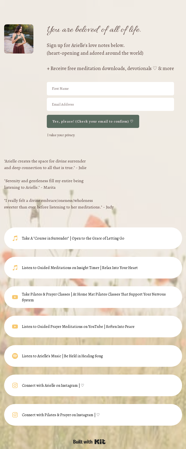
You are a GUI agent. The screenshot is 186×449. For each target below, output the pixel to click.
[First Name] (110, 88)
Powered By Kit (89, 441)
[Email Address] (110, 104)
